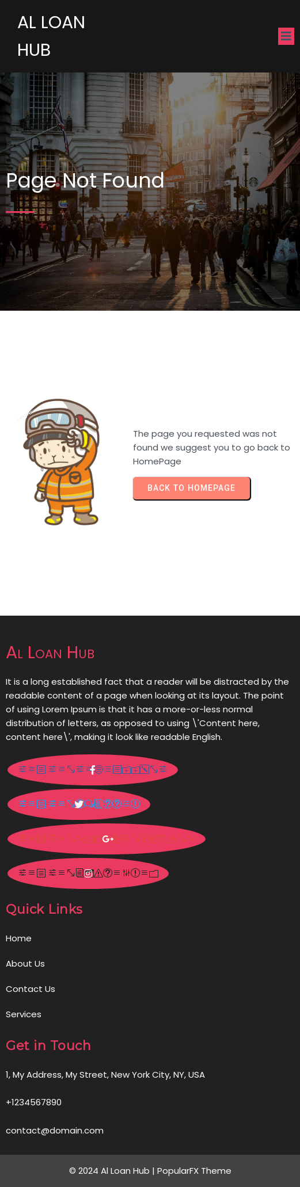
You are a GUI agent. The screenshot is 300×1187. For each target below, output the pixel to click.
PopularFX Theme (194, 1171)
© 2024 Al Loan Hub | (113, 1171)
